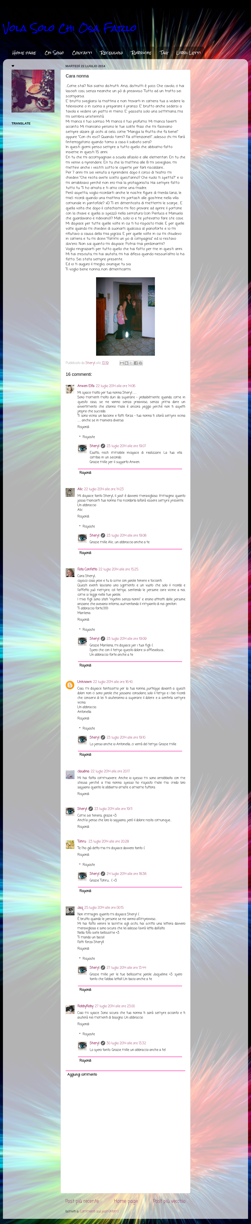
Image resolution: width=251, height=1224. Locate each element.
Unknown (84, 682)
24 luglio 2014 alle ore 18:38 (126, 874)
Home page (24, 52)
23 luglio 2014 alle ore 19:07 (126, 446)
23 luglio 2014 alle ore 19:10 (126, 737)
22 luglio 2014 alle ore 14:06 (115, 386)
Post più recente (82, 1201)
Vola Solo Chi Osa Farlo (70, 28)
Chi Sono (54, 52)
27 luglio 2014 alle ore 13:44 (126, 968)
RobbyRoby (85, 1006)
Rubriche (141, 52)
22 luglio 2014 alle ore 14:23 (104, 489)
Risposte (89, 437)
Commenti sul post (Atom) (99, 1211)
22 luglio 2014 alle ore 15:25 (118, 569)
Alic (80, 489)
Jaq (80, 907)
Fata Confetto (87, 569)
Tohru (82, 841)
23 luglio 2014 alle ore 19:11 (113, 809)
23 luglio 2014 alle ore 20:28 (108, 841)
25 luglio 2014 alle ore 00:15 (104, 907)
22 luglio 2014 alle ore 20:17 (110, 771)
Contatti (82, 52)
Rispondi (83, 427)
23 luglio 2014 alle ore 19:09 (127, 639)
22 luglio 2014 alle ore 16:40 (113, 682)
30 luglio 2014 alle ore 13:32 (126, 1043)
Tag (164, 52)
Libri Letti (188, 52)
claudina (83, 771)
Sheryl (94, 446)
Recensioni (112, 52)
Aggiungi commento (82, 1074)
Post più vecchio (169, 1201)
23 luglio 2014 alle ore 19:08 (126, 535)
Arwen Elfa (85, 386)
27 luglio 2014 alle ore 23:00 (115, 1006)
